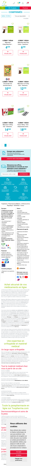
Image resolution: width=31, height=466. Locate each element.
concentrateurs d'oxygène (23, 400)
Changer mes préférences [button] (18, 459)
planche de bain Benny (7, 385)
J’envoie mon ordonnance (15, 159)
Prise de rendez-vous (22, 212)
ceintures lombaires (22, 353)
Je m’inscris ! (23, 174)
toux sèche (24, 318)
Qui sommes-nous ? (6, 221)
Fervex (4, 322)
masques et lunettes (16, 402)
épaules (3, 356)
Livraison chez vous (22, 265)
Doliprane (15, 315)
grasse (2, 319)
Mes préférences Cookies (23, 227)
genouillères (14, 353)
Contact (3, 224)
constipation (3, 321)
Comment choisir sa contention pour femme (10, 362)
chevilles (12, 356)
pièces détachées (10, 395)
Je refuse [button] (18, 455)
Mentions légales (21, 222)
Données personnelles (22, 224)
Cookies (19, 225)
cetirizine (16, 321)
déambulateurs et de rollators (21, 380)
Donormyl (27, 322)
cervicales (26, 354)
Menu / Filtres (6, 16)
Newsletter (4, 222)
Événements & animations (23, 213)
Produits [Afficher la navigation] (14, 8)
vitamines (17, 326)
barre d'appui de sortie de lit (20, 375)
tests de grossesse (15, 325)
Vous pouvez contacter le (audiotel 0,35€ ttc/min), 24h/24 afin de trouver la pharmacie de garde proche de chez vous (23, 246)
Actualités (19, 211)
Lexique (19, 215)
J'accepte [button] (18, 451)
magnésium (23, 325)
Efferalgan (9, 317)
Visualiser (7, 52)
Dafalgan (16, 317)
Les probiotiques (4, 454)
